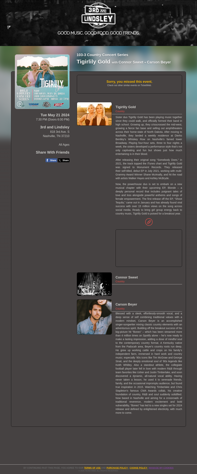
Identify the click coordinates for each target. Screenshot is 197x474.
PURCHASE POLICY (117, 468)
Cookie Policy (139, 468)
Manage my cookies (161, 468)
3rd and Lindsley (54, 127)
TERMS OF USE (92, 468)
